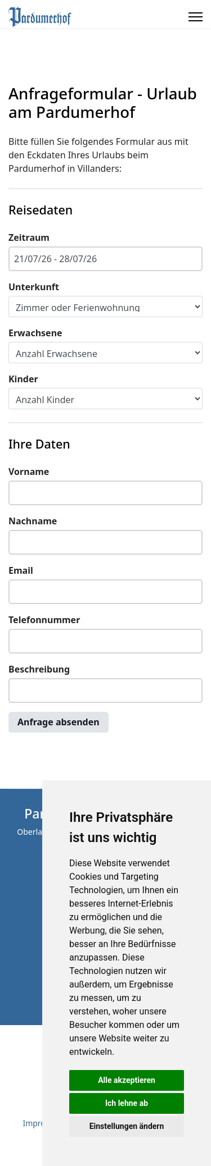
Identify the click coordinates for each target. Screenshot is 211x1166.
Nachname (32, 521)
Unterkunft (33, 287)
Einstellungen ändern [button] (126, 1126)
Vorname (28, 471)
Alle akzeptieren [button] (126, 1080)
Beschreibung (39, 669)
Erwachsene (35, 333)
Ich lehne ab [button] (126, 1103)
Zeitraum (29, 237)
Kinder (23, 379)
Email (20, 570)
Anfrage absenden (58, 722)
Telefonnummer (44, 620)
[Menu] (195, 17)
